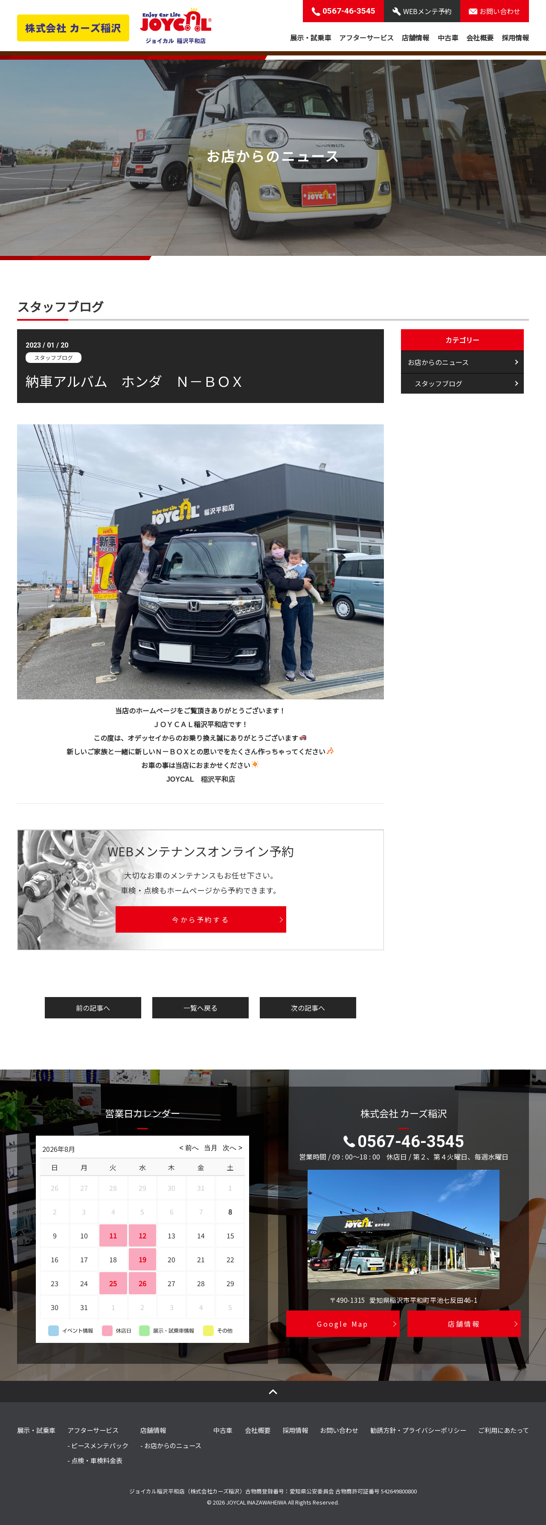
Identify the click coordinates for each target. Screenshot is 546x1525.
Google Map (343, 1324)
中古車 (448, 37)
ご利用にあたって (503, 1430)
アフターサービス (366, 37)
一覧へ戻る (200, 1008)
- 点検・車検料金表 (94, 1460)
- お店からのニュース (170, 1445)
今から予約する (200, 919)
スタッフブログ (438, 385)
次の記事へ (308, 1008)
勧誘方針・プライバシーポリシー (418, 1430)
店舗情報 (415, 37)
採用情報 (515, 37)
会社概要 (480, 37)
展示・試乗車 (310, 37)
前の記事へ (93, 1008)
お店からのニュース (438, 362)
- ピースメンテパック (97, 1445)
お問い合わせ (339, 1430)
